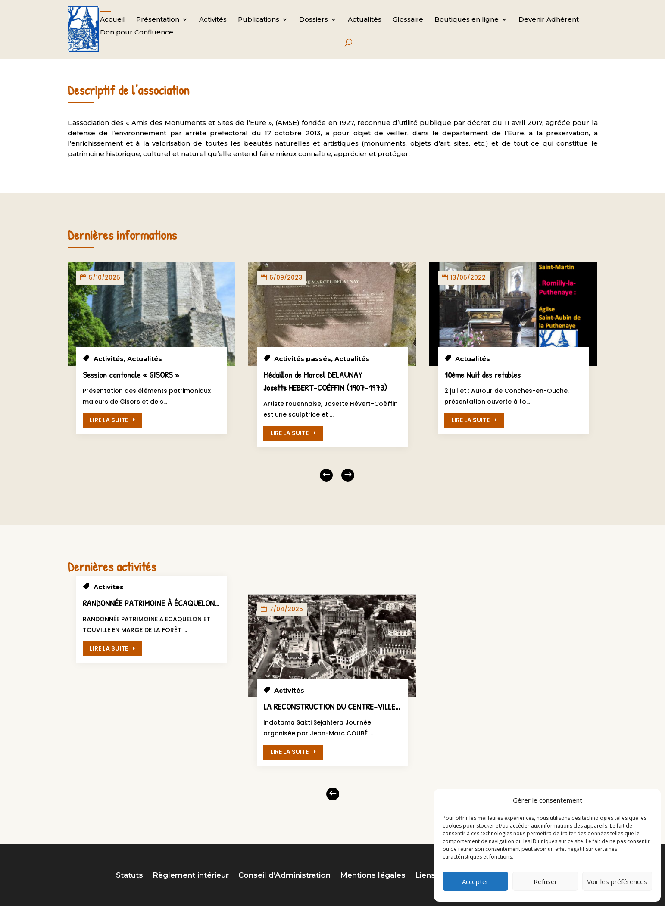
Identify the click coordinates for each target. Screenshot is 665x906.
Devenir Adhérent (548, 19)
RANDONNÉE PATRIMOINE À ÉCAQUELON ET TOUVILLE (171, 603)
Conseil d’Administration (284, 875)
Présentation (157, 19)
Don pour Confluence (136, 32)
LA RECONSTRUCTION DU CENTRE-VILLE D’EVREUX (346, 706)
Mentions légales (373, 875)
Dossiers (313, 19)
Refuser (545, 881)
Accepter (475, 881)
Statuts (129, 875)
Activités (213, 19)
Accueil (112, 19)
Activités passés (302, 359)
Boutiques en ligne (466, 19)
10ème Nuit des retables (482, 374)
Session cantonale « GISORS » (131, 374)
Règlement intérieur (191, 875)
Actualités (364, 19)
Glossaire (408, 19)
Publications (258, 19)
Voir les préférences (617, 881)
